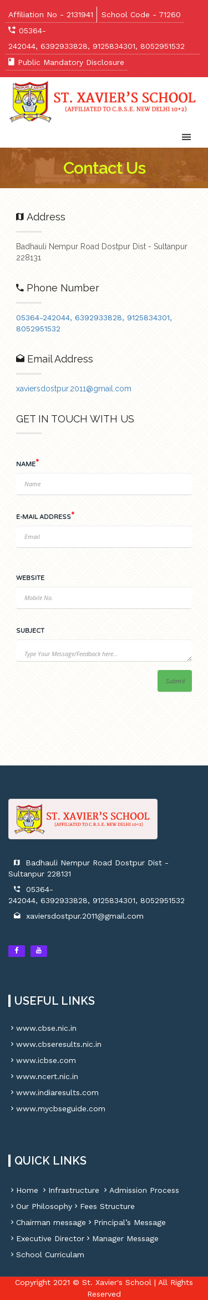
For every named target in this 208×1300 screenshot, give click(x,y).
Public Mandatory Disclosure (71, 62)
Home (23, 1190)
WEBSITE (30, 578)
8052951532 (162, 46)
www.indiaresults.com (53, 1092)
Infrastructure (69, 1190)
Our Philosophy (40, 1206)
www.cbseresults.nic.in (55, 1044)
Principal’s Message (126, 1222)
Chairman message (47, 1222)
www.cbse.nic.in (42, 1028)
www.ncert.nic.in (43, 1076)
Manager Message (121, 1238)
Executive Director (46, 1238)
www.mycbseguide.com (56, 1108)
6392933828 (64, 46)
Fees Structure (103, 1206)
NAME (25, 464)
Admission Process (140, 1190)
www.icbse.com (42, 1060)
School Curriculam (46, 1254)
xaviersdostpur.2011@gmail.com (85, 915)
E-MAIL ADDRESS (43, 517)
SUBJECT (30, 630)
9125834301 (114, 46)
